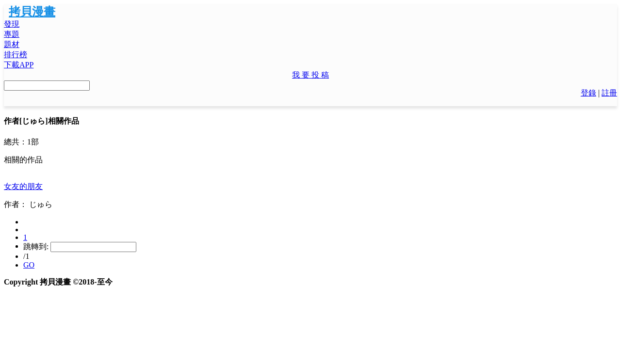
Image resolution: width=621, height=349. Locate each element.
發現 (11, 24)
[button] (310, 75)
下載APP (18, 65)
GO (28, 265)
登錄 (588, 93)
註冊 (609, 93)
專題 (11, 34)
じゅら (40, 204)
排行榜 (15, 54)
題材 (11, 44)
